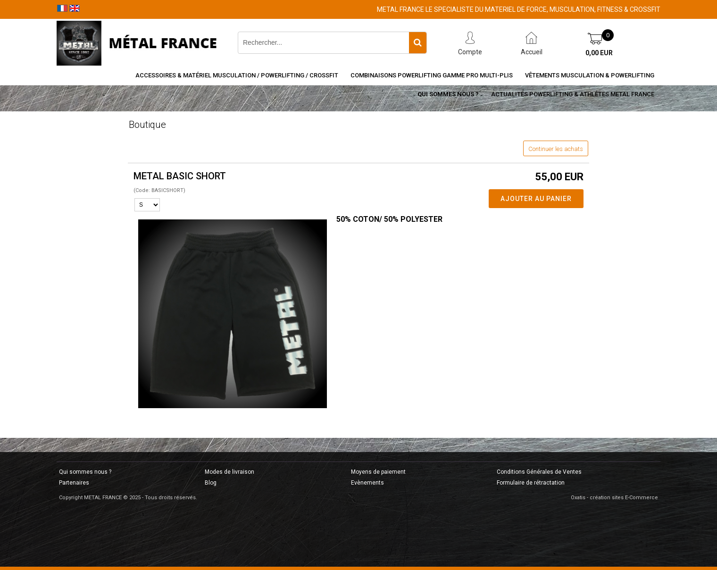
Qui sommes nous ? (448, 94)
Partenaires (74, 482)
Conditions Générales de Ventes (539, 472)
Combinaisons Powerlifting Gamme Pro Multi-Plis (431, 75)
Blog (211, 482)
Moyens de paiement (378, 472)
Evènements (367, 482)
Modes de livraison (229, 472)
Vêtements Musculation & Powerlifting (589, 75)
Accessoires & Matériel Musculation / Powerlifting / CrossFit (236, 75)
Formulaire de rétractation (531, 482)
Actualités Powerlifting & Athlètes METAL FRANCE (572, 94)
